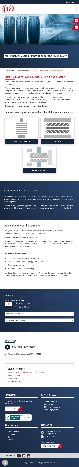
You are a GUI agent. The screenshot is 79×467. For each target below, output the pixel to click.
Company (11, 434)
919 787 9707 (50, 436)
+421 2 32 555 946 (26, 303)
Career (10, 437)
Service (11, 440)
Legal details (28, 463)
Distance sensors (50, 401)
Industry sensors (50, 404)
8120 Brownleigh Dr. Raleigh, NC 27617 (53, 432)
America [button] (70, 2)
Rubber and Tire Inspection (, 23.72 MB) (24, 354)
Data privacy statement (46, 463)
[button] (5, 463)
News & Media (13, 431)
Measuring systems (51, 410)
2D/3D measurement (52, 407)
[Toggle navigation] (74, 9)
